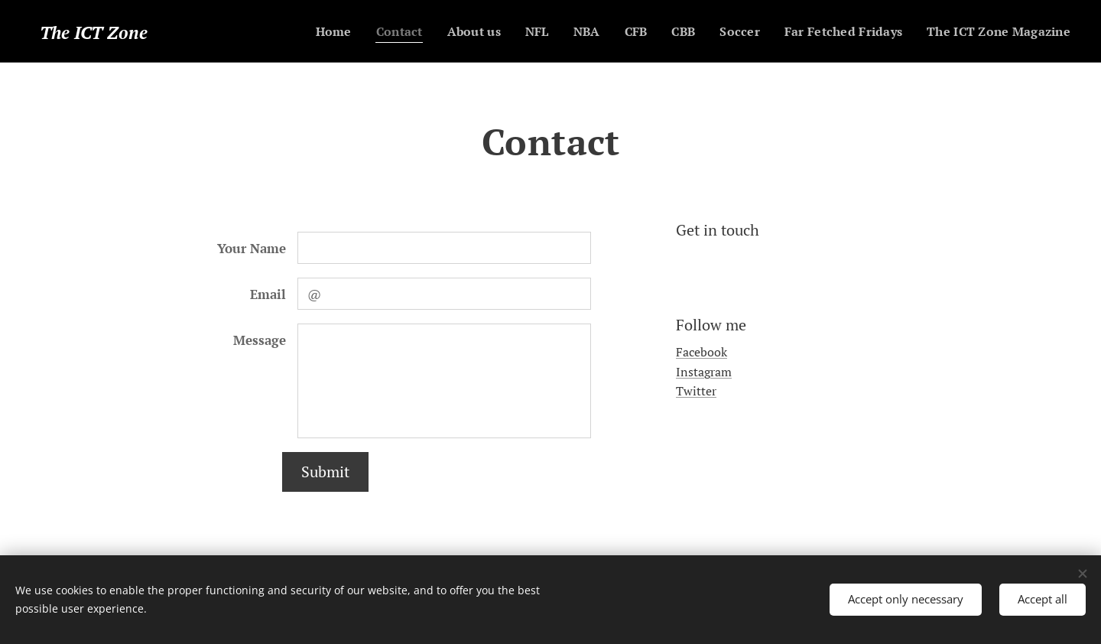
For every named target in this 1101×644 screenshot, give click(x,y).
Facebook (701, 352)
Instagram (704, 371)
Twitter (696, 391)
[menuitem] (307, 31)
